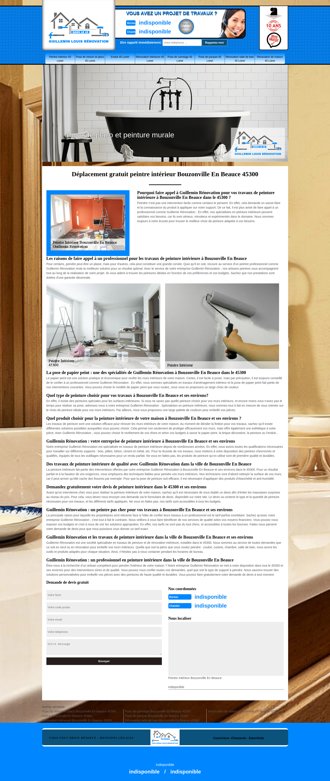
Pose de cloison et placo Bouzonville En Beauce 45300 (79, 711)
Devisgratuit (185, 26)
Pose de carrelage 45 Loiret (179, 58)
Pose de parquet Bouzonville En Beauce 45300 (156, 715)
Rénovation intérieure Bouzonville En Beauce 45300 (77, 720)
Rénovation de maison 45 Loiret (270, 58)
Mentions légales (117, 737)
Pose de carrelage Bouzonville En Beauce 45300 (158, 711)
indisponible (152, 22)
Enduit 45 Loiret (120, 56)
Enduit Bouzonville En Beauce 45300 (67, 715)
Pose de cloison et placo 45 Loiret (90, 58)
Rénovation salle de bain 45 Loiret (240, 58)
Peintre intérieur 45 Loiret (60, 58)
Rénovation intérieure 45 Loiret (150, 58)
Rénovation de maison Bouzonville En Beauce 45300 (243, 711)
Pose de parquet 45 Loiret (210, 58)
